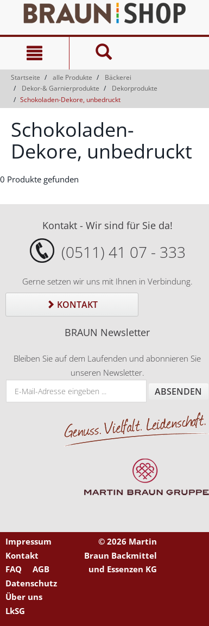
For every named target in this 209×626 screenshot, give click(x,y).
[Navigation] (34, 53)
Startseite (25, 77)
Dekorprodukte (134, 88)
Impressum (28, 541)
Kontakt (72, 305)
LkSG (15, 610)
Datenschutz (31, 583)
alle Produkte (72, 77)
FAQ (13, 569)
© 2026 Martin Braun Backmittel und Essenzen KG (120, 555)
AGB (41, 569)
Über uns (23, 596)
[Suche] (103, 53)
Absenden (178, 391)
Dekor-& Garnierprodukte (60, 88)
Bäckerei (118, 77)
